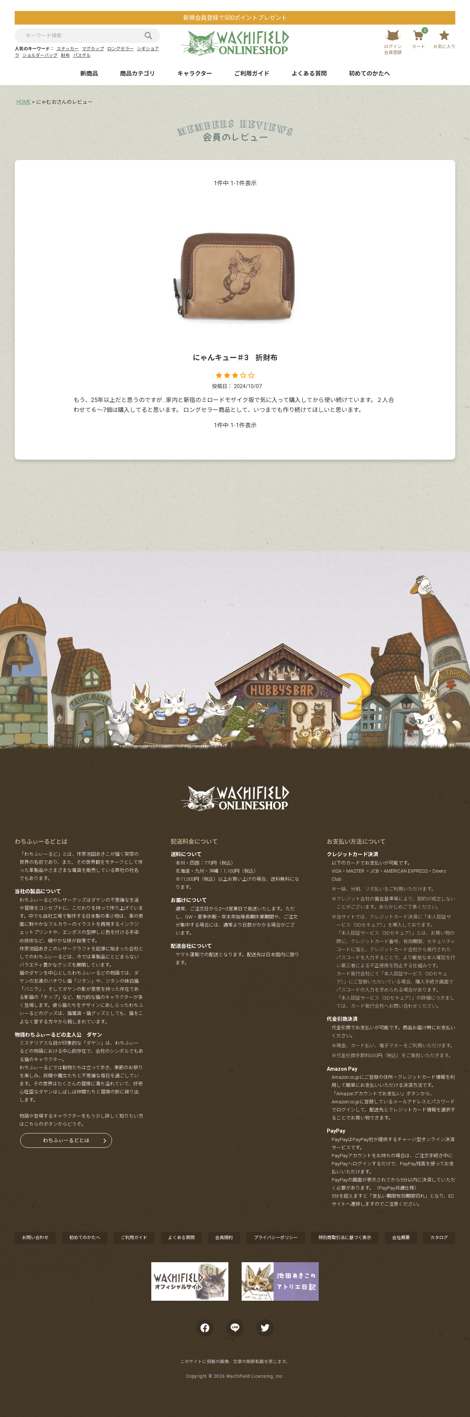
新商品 (89, 73)
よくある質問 (309, 73)
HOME (24, 102)
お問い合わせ (35, 1237)
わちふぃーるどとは (66, 1140)
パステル (82, 55)
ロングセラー (120, 48)
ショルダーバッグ (40, 55)
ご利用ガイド (252, 73)
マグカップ (93, 48)
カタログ (439, 1237)
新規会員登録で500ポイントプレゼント (235, 17)
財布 (65, 55)
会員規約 (224, 1237)
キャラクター (194, 73)
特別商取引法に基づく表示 (344, 1237)
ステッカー (68, 48)
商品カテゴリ (137, 73)
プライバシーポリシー (276, 1237)
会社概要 (401, 1237)
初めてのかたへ (369, 73)
